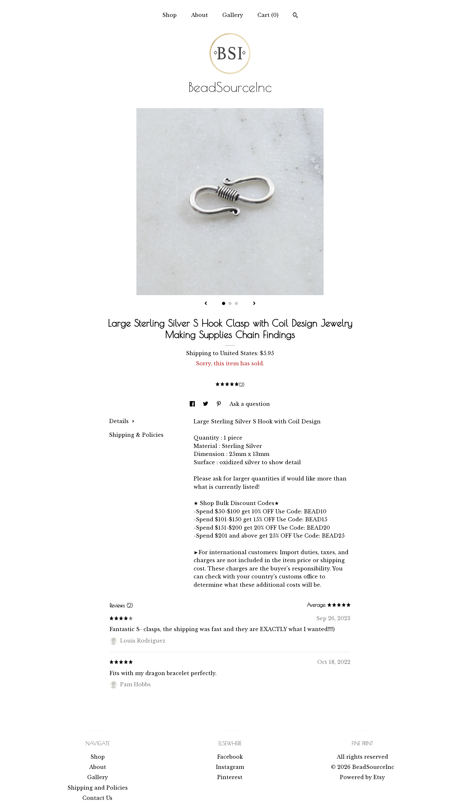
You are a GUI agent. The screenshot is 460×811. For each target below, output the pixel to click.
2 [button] (230, 303)
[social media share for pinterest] (219, 404)
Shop (169, 15)
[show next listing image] (254, 303)
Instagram (230, 767)
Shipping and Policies (97, 788)
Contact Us (97, 798)
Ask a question (249, 404)
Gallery (232, 15)
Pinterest (229, 777)
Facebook (230, 757)
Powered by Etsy (362, 777)
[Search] (295, 15)
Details (121, 421)
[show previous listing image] (205, 303)
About (199, 15)
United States (238, 353)
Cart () (268, 15)
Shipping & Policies (136, 435)
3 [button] (236, 303)
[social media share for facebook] (193, 404)
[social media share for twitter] (206, 404)
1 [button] (223, 303)
